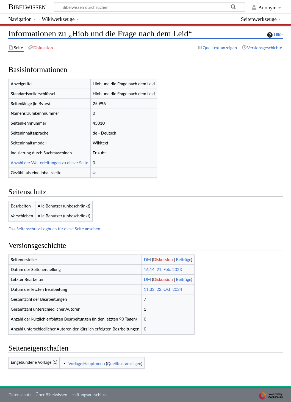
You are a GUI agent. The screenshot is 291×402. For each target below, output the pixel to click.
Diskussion (163, 259)
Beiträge (183, 259)
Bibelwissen (27, 6)
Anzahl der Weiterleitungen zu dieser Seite (49, 162)
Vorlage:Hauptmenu (86, 363)
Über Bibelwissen (51, 394)
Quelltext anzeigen (124, 363)
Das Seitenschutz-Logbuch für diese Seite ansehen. (54, 228)
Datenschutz (19, 394)
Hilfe (274, 35)
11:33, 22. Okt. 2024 (163, 289)
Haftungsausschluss (89, 394)
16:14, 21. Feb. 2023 (163, 269)
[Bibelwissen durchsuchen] (149, 6)
